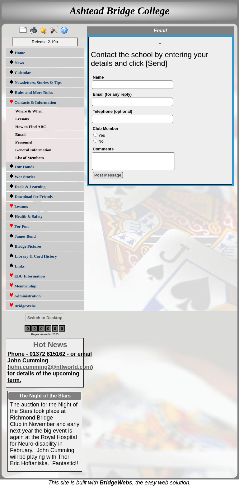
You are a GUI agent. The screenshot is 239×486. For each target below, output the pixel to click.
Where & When (29, 111)
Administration (25, 295)
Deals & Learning (27, 186)
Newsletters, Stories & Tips (35, 82)
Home (17, 52)
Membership (22, 285)
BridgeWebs (22, 305)
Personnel (23, 142)
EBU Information (27, 275)
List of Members (29, 157)
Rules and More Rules (31, 92)
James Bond (22, 236)
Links (17, 265)
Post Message (107, 178)
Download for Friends (31, 196)
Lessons (22, 119)
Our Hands (21, 166)
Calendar (20, 72)
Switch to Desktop (45, 317)
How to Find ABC (30, 126)
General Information (33, 150)
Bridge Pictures (25, 246)
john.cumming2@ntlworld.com (50, 367)
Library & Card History (33, 256)
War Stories (22, 176)
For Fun (19, 226)
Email (20, 134)
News (16, 62)
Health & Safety (26, 216)
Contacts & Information (32, 102)
